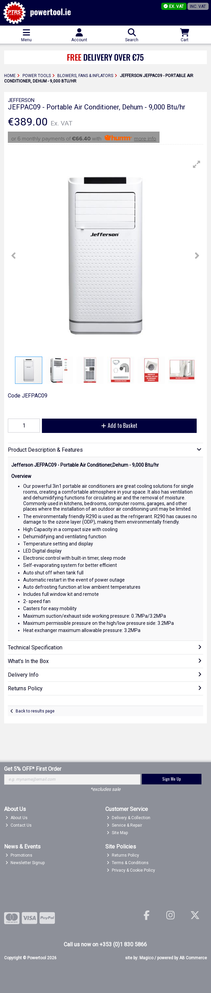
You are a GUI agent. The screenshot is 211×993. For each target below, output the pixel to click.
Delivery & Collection (128, 817)
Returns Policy (123, 855)
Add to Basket (119, 425)
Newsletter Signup (25, 862)
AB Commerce (193, 958)
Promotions (18, 855)
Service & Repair (124, 825)
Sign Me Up (171, 779)
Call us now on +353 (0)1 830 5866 (105, 944)
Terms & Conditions (128, 862)
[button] (196, 164)
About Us (16, 817)
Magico (146, 958)
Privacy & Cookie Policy (131, 870)
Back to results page (35, 711)
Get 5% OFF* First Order (32, 769)
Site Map (117, 832)
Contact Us (18, 825)
